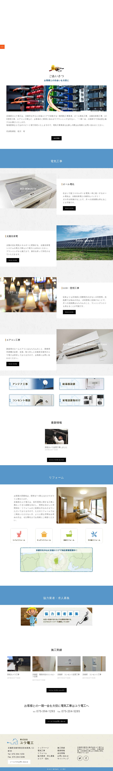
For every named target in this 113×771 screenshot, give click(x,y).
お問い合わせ (63, 756)
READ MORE (69, 208)
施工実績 (61, 748)
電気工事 (41, 751)
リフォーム (42, 753)
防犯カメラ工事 (13, 674)
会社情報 (56, 138)
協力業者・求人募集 (46, 756)
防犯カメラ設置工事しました (56, 447)
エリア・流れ (43, 759)
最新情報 (61, 751)
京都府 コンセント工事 (92, 674)
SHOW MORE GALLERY (56, 690)
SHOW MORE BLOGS (56, 460)
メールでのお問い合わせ (56, 721)
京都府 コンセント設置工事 (68, 674)
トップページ (43, 748)
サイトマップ (63, 759)
